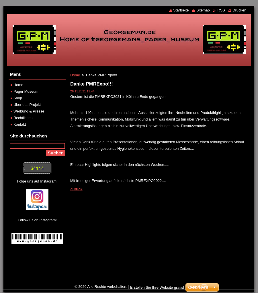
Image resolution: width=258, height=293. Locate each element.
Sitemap (203, 10)
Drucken (239, 10)
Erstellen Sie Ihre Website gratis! (157, 287)
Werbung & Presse (28, 111)
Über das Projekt (27, 104)
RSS (221, 10)
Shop (17, 98)
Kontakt (19, 124)
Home (75, 75)
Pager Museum (25, 91)
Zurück (76, 189)
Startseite (181, 10)
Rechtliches (22, 118)
